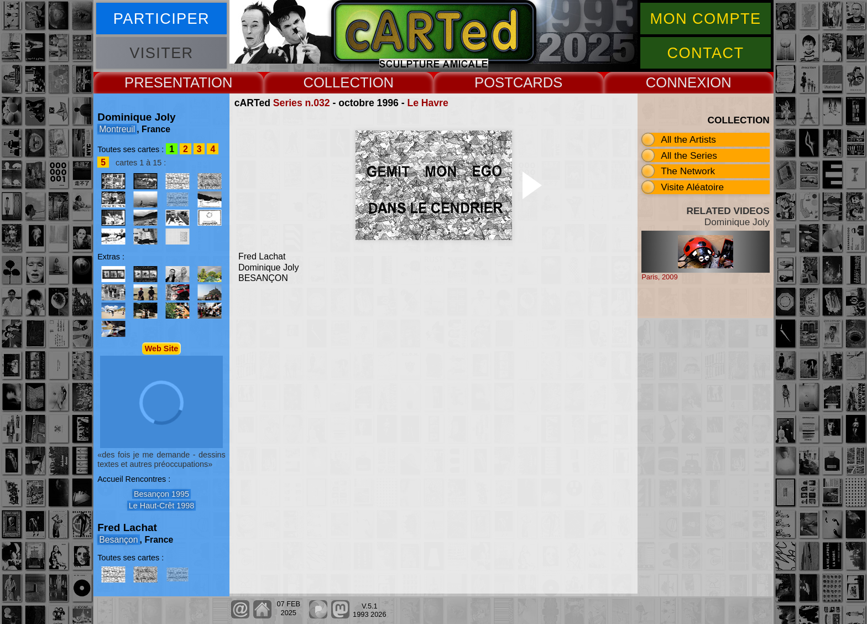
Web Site (162, 348)
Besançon (118, 539)
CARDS (538, 82)
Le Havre (427, 102)
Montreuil (117, 129)
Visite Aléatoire (692, 187)
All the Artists (688, 139)
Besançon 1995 (161, 494)
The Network (688, 170)
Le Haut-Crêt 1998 (161, 505)
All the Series (689, 155)
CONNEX (676, 82)
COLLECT (335, 82)
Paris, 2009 (659, 277)
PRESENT (157, 82)
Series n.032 (301, 102)
